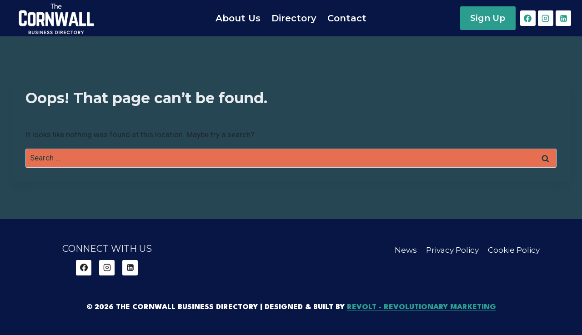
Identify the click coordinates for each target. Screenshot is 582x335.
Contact (346, 18)
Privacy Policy (452, 250)
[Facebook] (528, 18)
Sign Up (487, 18)
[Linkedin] (563, 18)
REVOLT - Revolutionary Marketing (421, 307)
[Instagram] (545, 18)
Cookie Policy (514, 250)
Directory (293, 18)
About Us (238, 18)
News (406, 250)
